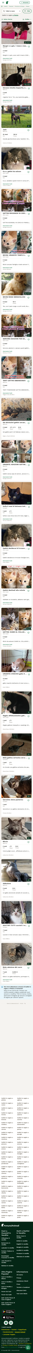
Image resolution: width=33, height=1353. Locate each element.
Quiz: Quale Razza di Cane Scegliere (8, 1298)
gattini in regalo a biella (7, 1206)
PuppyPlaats (22, 1329)
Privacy (19, 1278)
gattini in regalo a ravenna (23, 1187)
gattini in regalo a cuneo (7, 1104)
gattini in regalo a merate (23, 1211)
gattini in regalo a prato (23, 1216)
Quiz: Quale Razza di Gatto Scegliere (8, 1303)
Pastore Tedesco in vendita (7, 1252)
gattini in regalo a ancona (23, 1143)
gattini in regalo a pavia (23, 1138)
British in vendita (22, 1241)
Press (18, 1284)
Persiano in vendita (23, 1253)
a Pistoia (15, 15)
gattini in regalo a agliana (23, 1099)
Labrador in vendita (7, 1248)
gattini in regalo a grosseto (23, 1104)
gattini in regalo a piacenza (7, 1177)
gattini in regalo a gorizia (23, 1148)
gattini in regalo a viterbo (7, 1192)
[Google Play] (8, 1312)
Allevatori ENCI (21, 1290)
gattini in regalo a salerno (23, 1113)
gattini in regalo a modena (7, 1123)
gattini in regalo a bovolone (23, 1206)
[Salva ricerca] (28, 1347)
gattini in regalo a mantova (7, 1138)
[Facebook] (6, 1323)
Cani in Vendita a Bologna (6, 1287)
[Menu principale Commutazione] (3, 2)
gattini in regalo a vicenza (7, 1172)
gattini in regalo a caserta (23, 1201)
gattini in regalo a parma (23, 1128)
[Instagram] (11, 1323)
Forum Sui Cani (6, 1291)
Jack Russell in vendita (6, 1261)
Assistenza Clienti (22, 1281)
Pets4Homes (5, 1329)
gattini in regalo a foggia (7, 1167)
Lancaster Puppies (9, 1334)
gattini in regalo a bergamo (7, 1133)
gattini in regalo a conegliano (23, 1162)
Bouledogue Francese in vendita (7, 1256)
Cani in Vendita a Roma (6, 1282)
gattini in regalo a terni (7, 1182)
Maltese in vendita (7, 1265)
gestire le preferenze (11, 1347)
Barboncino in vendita (5, 1244)
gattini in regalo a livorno (7, 1157)
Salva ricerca (7, 19)
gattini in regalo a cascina (23, 1118)
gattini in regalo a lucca (7, 1216)
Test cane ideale (22, 1293)
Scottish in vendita (23, 1250)
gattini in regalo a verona (7, 1128)
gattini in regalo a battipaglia (23, 1182)
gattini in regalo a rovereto (23, 1177)
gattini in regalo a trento (23, 1157)
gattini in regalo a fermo (23, 1172)
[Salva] (29, 46)
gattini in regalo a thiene (23, 1197)
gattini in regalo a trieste (7, 1153)
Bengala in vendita (23, 1247)
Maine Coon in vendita (21, 1237)
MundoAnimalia (8, 1332)
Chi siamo (20, 1275)
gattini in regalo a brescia (7, 1118)
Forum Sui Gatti (6, 1294)
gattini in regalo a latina (23, 1192)
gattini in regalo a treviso (7, 1113)
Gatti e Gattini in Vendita (23, 1232)
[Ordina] (27, 19)
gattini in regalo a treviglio (23, 1153)
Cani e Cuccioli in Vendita (6, 1233)
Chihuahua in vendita (5, 1239)
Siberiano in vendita (23, 1256)
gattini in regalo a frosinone (23, 1109)
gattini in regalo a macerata (7, 1211)
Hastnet (14, 1329)
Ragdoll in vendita (22, 1244)
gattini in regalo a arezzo (7, 1148)
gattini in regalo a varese (7, 1201)
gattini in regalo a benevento (7, 1187)
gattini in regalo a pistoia (7, 1099)
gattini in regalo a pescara (7, 1143)
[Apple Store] (8, 1317)
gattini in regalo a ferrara (7, 1197)
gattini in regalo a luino (23, 1167)
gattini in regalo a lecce (7, 1109)
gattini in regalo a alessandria (23, 1123)
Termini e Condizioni (23, 1287)
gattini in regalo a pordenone (7, 1162)
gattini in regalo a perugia (23, 1133)
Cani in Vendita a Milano (6, 1277)
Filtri (27, 11)
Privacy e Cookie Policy (9, 1345)
